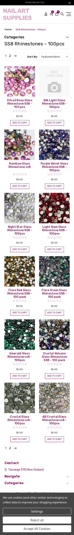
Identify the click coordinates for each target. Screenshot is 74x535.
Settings (37, 511)
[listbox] (54, 56)
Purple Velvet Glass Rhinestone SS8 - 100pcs (54, 167)
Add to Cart (19, 122)
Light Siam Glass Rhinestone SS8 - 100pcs (54, 230)
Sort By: (32, 56)
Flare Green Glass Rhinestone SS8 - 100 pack (54, 294)
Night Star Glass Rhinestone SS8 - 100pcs (19, 230)
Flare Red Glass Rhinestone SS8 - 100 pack (19, 294)
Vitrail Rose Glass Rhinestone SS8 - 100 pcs (19, 104)
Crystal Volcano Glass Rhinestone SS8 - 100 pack (54, 357)
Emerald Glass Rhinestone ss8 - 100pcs (19, 357)
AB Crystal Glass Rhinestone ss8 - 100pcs (54, 420)
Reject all (37, 520)
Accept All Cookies (37, 529)
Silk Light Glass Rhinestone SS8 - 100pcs (54, 104)
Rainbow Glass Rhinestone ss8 (19, 165)
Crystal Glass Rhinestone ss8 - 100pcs (19, 420)
